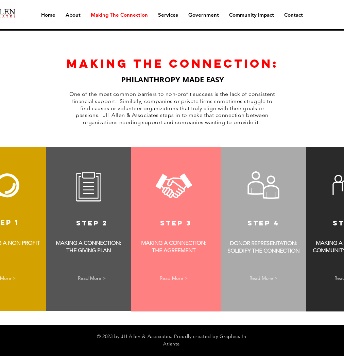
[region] (88, 229)
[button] (168, 14)
